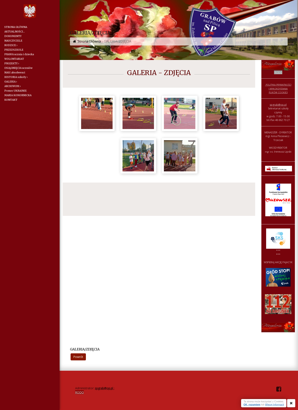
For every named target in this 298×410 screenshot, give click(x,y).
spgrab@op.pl (278, 104)
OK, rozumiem (252, 404)
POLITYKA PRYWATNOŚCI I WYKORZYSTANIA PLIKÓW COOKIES (278, 88)
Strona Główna (89, 41)
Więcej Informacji (274, 404)
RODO (278, 72)
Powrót (78, 357)
